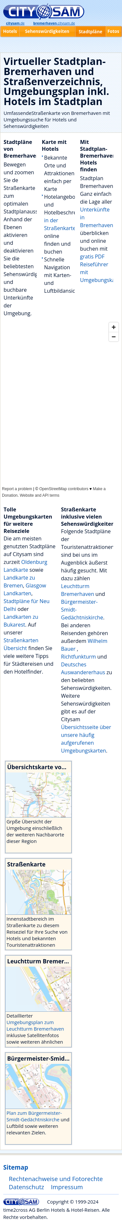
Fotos (113, 31)
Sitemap (15, 1167)
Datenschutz (26, 1187)
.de (15, 23)
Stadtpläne (90, 32)
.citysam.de (54, 23)
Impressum (67, 1187)
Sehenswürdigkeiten (47, 31)
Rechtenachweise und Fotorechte (56, 1179)
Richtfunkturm (79, 656)
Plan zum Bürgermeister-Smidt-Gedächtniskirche (34, 1116)
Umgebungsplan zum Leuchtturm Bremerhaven (35, 1025)
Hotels (10, 31)
